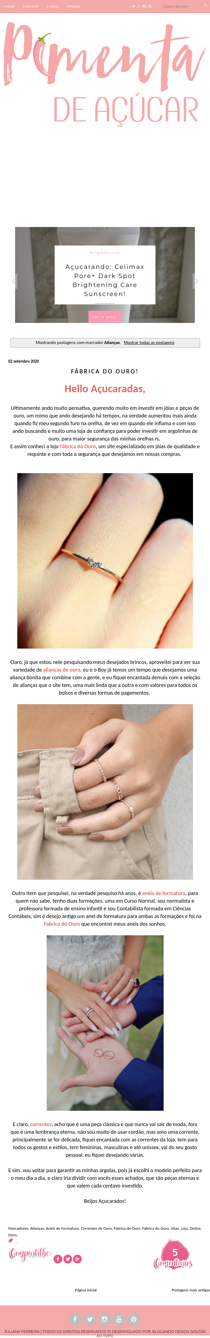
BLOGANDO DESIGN (170, 1331)
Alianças (37, 1228)
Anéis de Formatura (62, 1228)
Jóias (175, 1228)
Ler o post (105, 316)
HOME (9, 6)
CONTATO (30, 6)
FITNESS (73, 6)
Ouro (12, 1234)
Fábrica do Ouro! (105, 371)
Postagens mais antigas (191, 1290)
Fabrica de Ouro (127, 1228)
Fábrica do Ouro (155, 1228)
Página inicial (86, 1290)
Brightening (105, 253)
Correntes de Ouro (96, 1228)
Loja (184, 1228)
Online (195, 1228)
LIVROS (52, 6)
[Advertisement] (105, 176)
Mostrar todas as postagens (149, 342)
